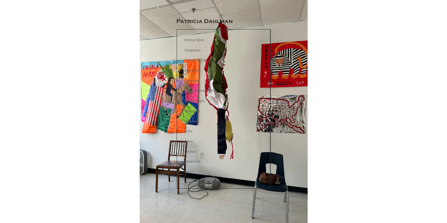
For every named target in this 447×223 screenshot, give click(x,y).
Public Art (192, 70)
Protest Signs (195, 101)
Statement (192, 161)
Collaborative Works (200, 90)
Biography (192, 111)
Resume (191, 121)
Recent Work (194, 40)
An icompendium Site (231, 191)
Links (189, 131)
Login (189, 171)
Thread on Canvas (199, 60)
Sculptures (193, 50)
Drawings (192, 80)
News (189, 141)
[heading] (205, 21)
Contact (190, 151)
